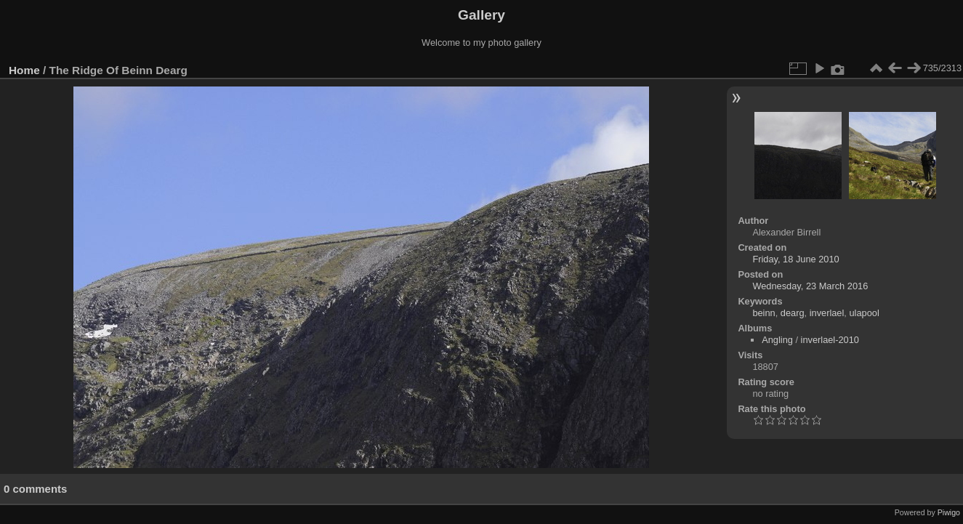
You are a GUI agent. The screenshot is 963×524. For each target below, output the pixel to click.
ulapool (864, 312)
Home (24, 70)
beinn (763, 312)
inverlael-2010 (830, 339)
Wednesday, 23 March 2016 (810, 286)
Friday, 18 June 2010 (795, 259)
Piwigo (949, 512)
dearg (793, 312)
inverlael (827, 312)
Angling (777, 339)
